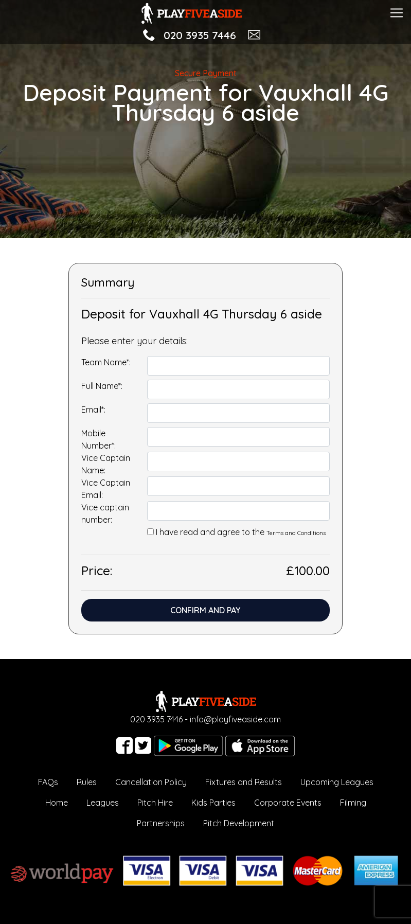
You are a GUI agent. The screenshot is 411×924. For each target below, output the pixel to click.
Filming (353, 802)
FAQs (48, 782)
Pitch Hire (155, 802)
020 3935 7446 (200, 35)
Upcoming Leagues (336, 782)
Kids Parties (213, 802)
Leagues (102, 802)
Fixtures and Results (243, 782)
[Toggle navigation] (396, 11)
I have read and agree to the (241, 532)
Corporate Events (287, 802)
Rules (87, 782)
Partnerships (161, 823)
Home (56, 802)
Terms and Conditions (296, 533)
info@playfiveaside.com (235, 719)
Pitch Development (238, 823)
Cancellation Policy (151, 782)
